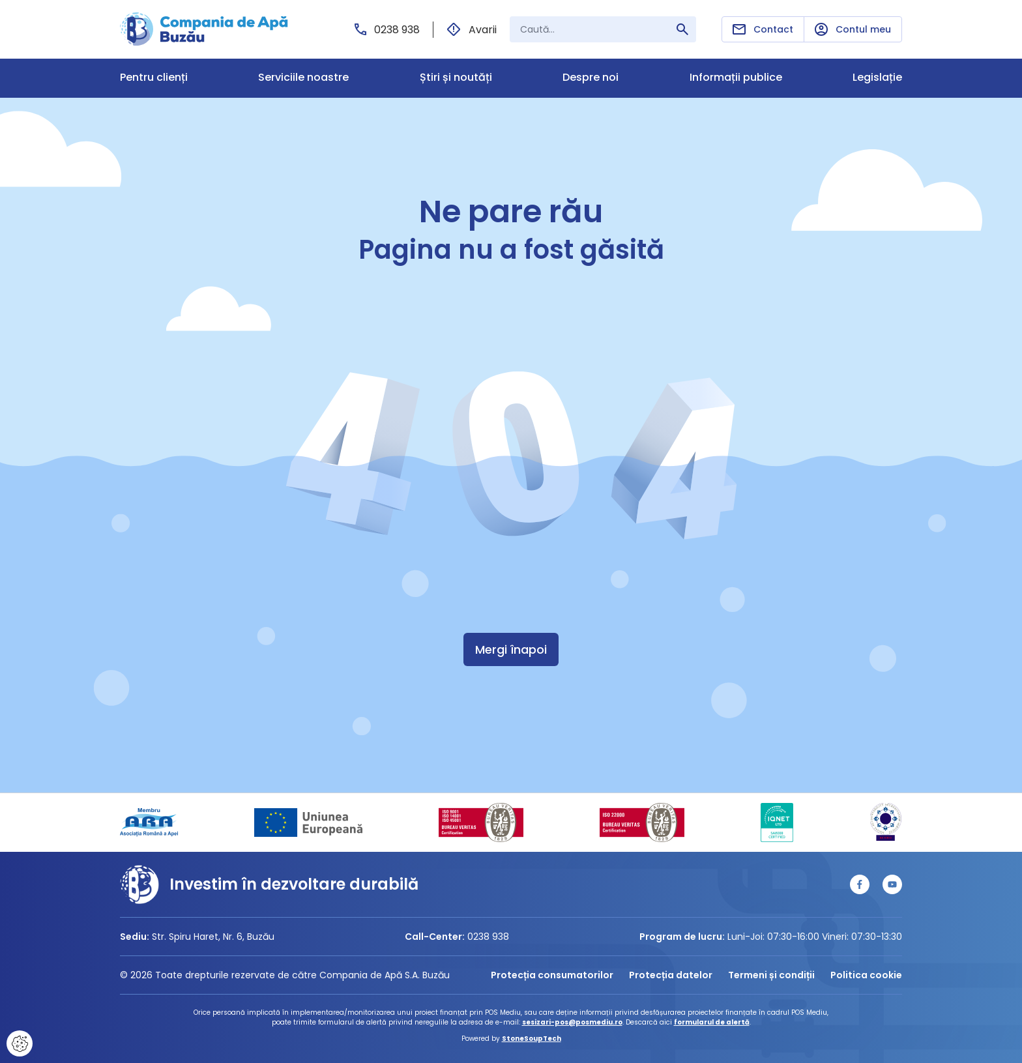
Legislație (877, 78)
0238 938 (387, 29)
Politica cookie (866, 975)
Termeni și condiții (771, 975)
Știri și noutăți (456, 78)
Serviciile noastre (303, 78)
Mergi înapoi (511, 649)
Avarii (471, 29)
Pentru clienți (154, 78)
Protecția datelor (670, 975)
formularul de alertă (712, 1022)
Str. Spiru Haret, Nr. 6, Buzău (213, 936)
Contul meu (853, 29)
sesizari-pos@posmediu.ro (572, 1022)
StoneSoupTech (531, 1038)
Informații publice (736, 78)
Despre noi (590, 78)
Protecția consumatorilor (552, 975)
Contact (763, 29)
